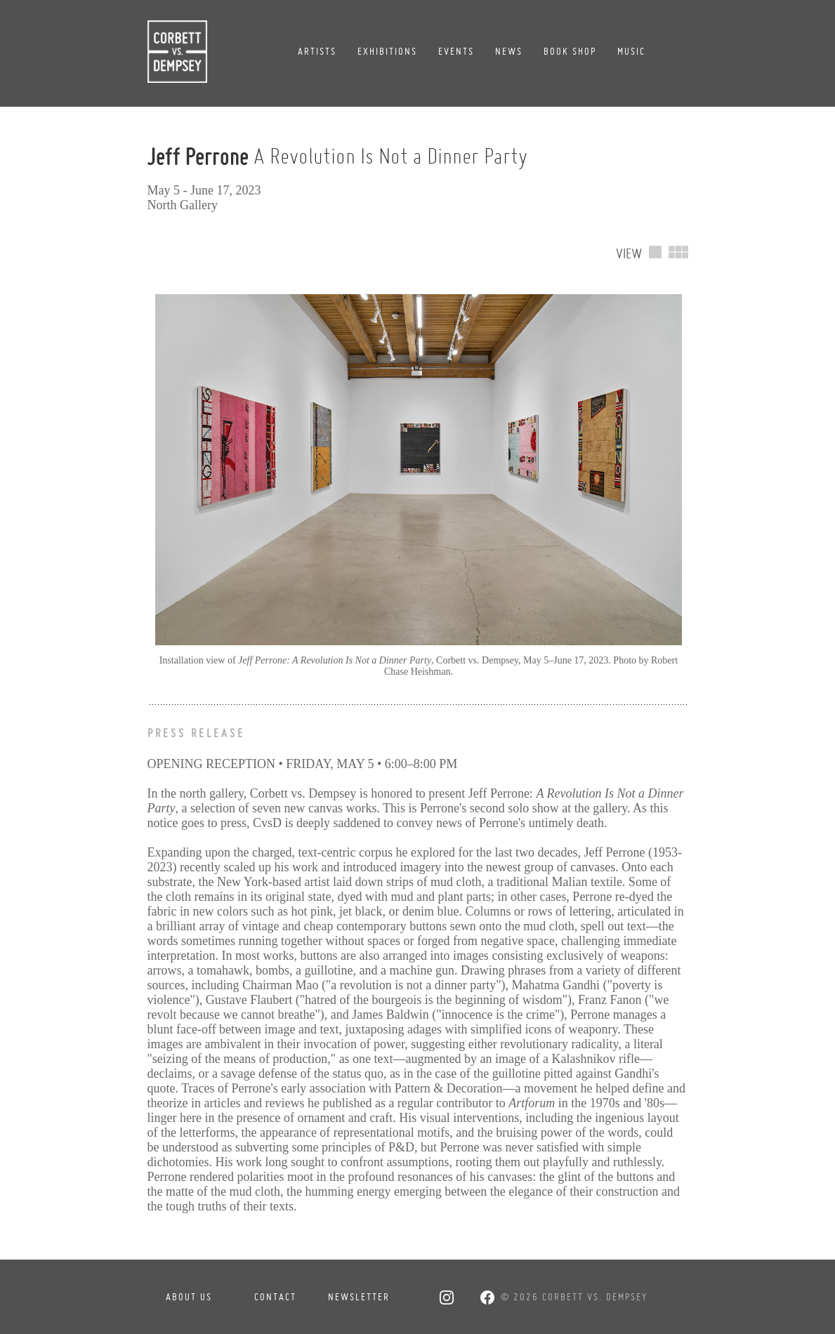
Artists (317, 51)
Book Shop (570, 51)
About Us (189, 1296)
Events (456, 51)
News (508, 51)
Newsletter (359, 1296)
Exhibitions (387, 51)
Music (631, 51)
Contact (275, 1296)
